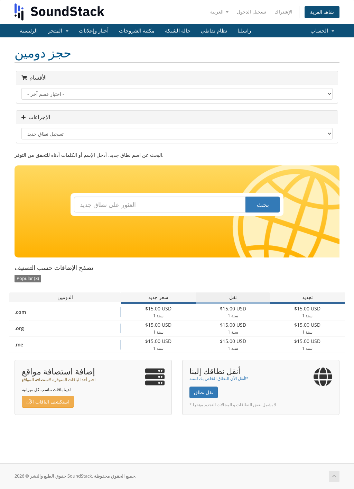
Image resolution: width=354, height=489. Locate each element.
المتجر (58, 31)
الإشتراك (283, 11)
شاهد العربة (322, 12)
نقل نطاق (203, 392)
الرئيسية (29, 31)
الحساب (322, 31)
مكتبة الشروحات (137, 31)
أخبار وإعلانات (94, 31)
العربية (219, 11)
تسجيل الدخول (251, 11)
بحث (263, 204)
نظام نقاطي (214, 31)
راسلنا (244, 31)
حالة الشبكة (177, 31)
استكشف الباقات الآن (47, 401)
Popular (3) (28, 278)
